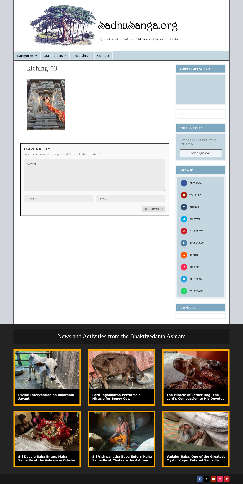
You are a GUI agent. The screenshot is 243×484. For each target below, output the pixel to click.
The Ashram (82, 55)
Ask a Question (200, 153)
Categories (25, 55)
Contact (103, 55)
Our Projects (53, 55)
